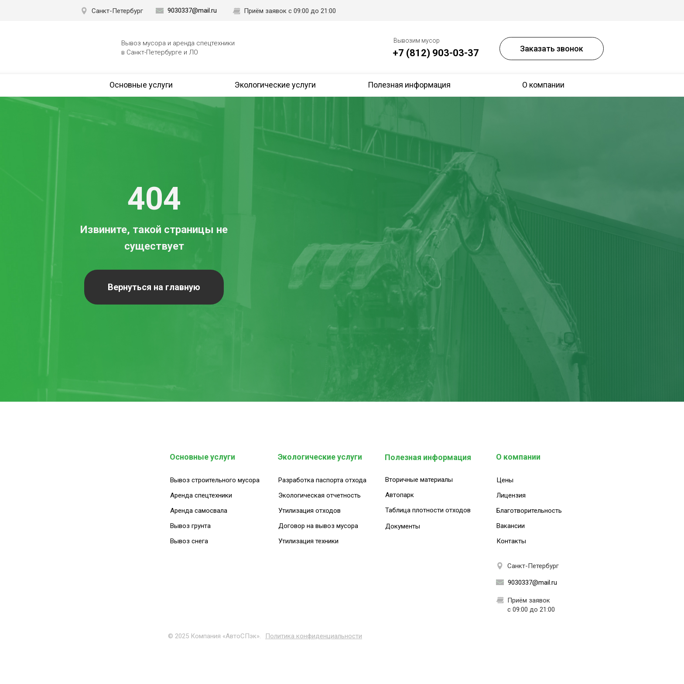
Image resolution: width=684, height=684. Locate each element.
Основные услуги (141, 84)
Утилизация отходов (309, 511)
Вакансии (510, 526)
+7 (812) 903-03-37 (436, 52)
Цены (504, 480)
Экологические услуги (275, 84)
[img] (97, 48)
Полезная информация (409, 84)
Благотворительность (529, 511)
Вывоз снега (189, 541)
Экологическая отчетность (319, 495)
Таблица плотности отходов (428, 510)
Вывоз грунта (190, 526)
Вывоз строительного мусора (215, 480)
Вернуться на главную (154, 287)
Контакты (511, 541)
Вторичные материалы (419, 480)
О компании (543, 84)
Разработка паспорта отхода (322, 480)
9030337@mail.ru (192, 10)
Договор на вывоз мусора (318, 526)
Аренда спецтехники (201, 495)
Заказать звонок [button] (551, 48)
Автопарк (399, 495)
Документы (402, 526)
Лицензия (511, 495)
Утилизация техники (308, 541)
